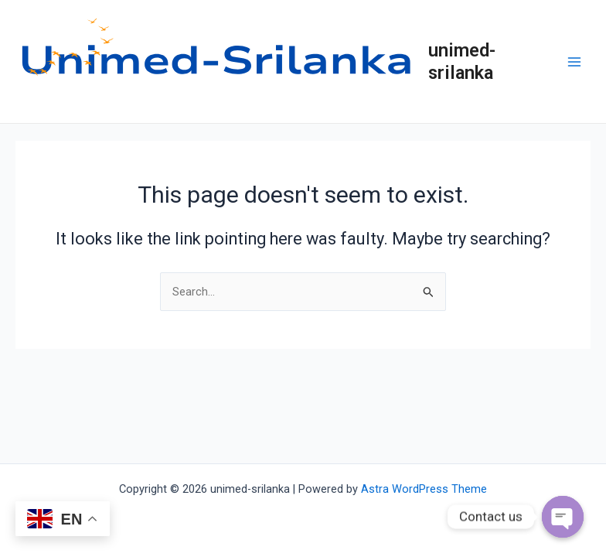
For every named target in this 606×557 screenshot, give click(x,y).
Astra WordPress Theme (424, 489)
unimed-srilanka (461, 61)
